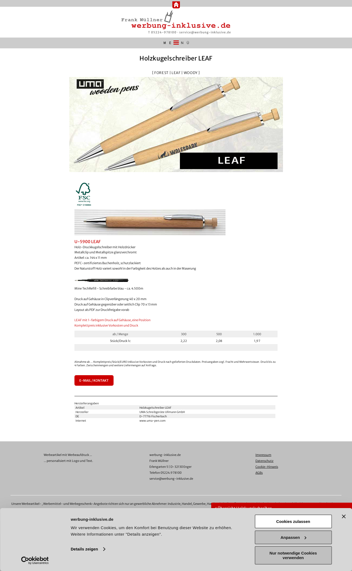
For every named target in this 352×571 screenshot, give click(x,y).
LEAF (176, 72)
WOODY (191, 72)
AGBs (259, 473)
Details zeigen (84, 549)
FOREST (161, 72)
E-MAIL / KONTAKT (94, 380)
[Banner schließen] (344, 516)
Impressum (263, 455)
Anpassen (293, 537)
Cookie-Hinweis (266, 467)
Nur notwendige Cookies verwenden (293, 555)
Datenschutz (264, 461)
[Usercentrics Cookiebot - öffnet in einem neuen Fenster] (35, 560)
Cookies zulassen (293, 521)
